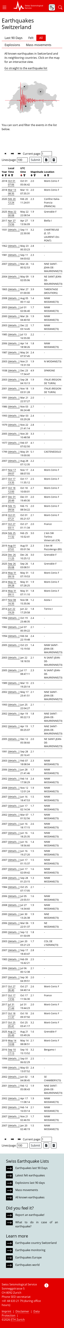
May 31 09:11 (12, 592)
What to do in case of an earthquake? (36, 1224)
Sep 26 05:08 (12, 565)
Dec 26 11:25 (12, 556)
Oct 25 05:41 (11, 1024)
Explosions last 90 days (30, 1183)
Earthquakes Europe (28, 1257)
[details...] (13, 229)
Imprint (6, 1311)
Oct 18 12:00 (11, 489)
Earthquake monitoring (30, 1250)
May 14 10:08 (12, 1042)
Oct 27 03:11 (11, 525)
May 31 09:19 (12, 574)
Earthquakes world (27, 1265)
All (41, 38)
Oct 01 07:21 (11, 516)
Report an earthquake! (29, 1215)
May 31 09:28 (12, 583)
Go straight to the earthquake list (25, 68)
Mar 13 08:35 (12, 191)
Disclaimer (22, 1311)
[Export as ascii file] (54, 160)
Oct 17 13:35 (11, 480)
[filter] (5, 175)
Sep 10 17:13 (12, 1051)
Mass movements (38, 45)
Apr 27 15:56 (12, 222)
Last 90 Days (14, 38)
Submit (35, 160)
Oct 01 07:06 (11, 182)
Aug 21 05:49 (12, 1033)
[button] (6, 7)
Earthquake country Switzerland (36, 1243)
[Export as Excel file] (46, 160)
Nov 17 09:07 (12, 471)
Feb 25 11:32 (12, 534)
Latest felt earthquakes (30, 1175)
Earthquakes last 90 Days (31, 1168)
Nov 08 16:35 (12, 601)
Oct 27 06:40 (11, 988)
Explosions (12, 45)
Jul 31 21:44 (11, 1006)
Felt (30, 38)
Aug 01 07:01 (12, 547)
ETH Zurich (18, 1319)
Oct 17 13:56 (11, 997)
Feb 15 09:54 (12, 507)
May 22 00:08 (12, 213)
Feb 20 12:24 (12, 200)
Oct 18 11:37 (11, 1015)
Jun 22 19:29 (11, 610)
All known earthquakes (30, 1197)
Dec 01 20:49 (12, 498)
